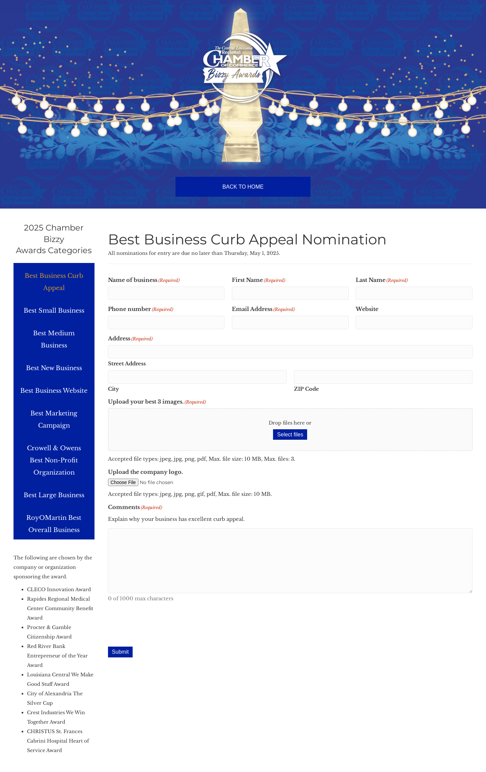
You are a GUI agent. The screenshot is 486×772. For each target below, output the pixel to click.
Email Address (263, 309)
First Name (258, 280)
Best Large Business (54, 495)
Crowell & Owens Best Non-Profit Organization (54, 460)
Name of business (144, 280)
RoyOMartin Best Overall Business (53, 524)
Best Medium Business (54, 339)
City (113, 389)
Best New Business (54, 368)
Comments (135, 507)
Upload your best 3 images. (157, 402)
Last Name (382, 280)
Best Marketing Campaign (53, 419)
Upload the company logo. (145, 471)
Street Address (127, 363)
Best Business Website (53, 390)
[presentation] (159, 626)
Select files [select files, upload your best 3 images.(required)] (290, 434)
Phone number (140, 309)
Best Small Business (54, 310)
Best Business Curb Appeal (54, 282)
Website (367, 309)
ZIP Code (306, 389)
